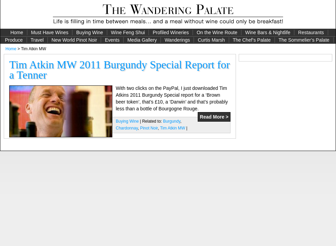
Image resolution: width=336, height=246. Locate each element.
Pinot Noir (149, 128)
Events (112, 40)
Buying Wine (89, 32)
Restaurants (311, 32)
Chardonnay (127, 128)
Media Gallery (142, 40)
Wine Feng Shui (128, 32)
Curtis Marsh (211, 40)
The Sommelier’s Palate (304, 40)
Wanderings (177, 40)
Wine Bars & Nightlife (267, 32)
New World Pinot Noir (74, 40)
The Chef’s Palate (252, 40)
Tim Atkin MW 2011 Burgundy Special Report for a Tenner (119, 69)
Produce (14, 40)
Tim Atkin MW (172, 128)
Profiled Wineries (171, 32)
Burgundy (171, 121)
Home (16, 32)
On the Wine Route (217, 32)
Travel (36, 40)
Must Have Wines (50, 32)
